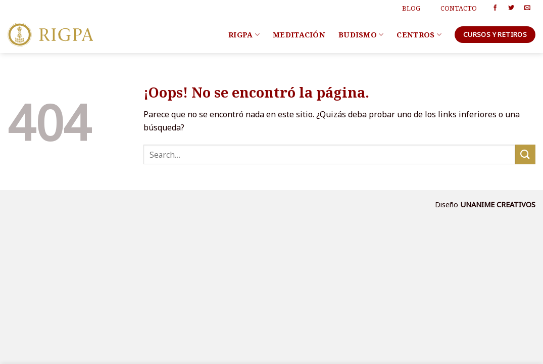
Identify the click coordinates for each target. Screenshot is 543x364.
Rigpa (244, 35)
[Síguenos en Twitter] (511, 8)
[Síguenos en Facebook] (495, 8)
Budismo (361, 35)
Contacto (458, 8)
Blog (411, 8)
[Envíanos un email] (527, 8)
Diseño (447, 204)
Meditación (299, 34)
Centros (419, 35)
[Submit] (525, 154)
